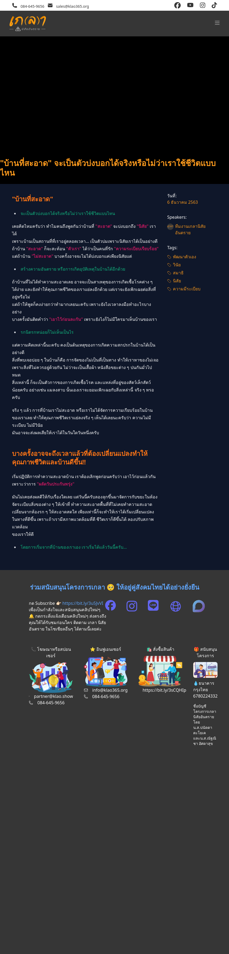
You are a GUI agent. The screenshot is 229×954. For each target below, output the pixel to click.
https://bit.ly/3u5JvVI (82, 603)
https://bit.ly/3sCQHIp (164, 690)
